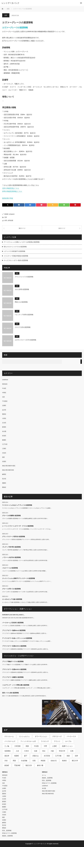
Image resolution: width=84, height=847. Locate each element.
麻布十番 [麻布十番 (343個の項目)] (40, 765)
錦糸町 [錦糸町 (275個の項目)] (6, 765)
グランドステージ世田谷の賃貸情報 (13, 536)
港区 (3, 457)
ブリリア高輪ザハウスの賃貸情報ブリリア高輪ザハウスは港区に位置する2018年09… (25, 664)
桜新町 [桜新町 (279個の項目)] (16, 756)
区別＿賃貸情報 (6, 830)
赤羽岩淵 (10, 220)
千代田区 (4, 401)
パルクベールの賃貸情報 (10, 568)
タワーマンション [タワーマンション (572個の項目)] (41, 736)
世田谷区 (4, 384)
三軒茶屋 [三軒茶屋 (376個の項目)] (17, 746)
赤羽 (5, 220)
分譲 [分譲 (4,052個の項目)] (35, 751)
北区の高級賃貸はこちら (10, 188)
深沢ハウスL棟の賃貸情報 (10, 693)
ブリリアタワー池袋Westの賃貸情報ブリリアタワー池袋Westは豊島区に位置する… (24, 633)
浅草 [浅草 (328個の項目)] (76, 756)
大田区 (4, 418)
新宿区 (4, 427)
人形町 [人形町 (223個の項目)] (54, 746)
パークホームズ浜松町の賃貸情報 (13, 622)
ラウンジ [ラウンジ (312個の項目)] (57, 741)
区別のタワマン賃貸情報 (9, 833)
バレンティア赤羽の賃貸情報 (24, 314)
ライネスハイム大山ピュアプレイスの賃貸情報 (17, 505)
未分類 (4, 431)
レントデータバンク (10, 3)
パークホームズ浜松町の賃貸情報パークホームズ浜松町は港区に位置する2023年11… (25, 625)
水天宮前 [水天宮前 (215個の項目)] (47, 756)
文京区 (4, 423)
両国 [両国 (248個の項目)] (27, 746)
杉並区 (4, 435)
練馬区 (4, 474)
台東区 (4, 405)
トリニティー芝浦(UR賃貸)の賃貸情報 (16, 256)
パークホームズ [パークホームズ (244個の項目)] (9, 741)
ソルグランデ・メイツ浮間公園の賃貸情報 (15, 685)
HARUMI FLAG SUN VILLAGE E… (13, 615)
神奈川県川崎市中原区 (8, 466)
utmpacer (12, 214)
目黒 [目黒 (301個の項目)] (34, 760)
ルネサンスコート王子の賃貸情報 (25, 340)
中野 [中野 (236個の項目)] (45, 746)
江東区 (4, 448)
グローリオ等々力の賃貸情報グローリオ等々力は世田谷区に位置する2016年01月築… (25, 591)
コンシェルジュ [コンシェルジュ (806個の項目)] (24, 736)
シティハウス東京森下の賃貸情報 (14, 251)
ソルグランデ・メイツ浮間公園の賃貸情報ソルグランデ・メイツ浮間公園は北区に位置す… (27, 688)
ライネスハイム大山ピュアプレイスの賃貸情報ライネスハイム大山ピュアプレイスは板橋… (27, 508)
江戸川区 (4, 444)
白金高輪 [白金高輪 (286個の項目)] (24, 760)
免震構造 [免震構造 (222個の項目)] (7, 751)
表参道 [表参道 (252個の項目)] (64, 760)
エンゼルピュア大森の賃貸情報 (12, 599)
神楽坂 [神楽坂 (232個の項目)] (43, 760)
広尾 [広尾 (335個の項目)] (71, 751)
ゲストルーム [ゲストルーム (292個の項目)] (9, 736)
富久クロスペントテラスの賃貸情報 (15, 246)
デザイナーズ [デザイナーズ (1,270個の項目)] (57, 736)
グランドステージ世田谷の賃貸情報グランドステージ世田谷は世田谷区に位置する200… (26, 539)
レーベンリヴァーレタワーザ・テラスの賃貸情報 (17, 526)
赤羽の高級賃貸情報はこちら (12, 191)
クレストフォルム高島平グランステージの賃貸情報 (18, 578)
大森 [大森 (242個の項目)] (52, 751)
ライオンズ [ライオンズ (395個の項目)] (45, 741)
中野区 (4, 392)
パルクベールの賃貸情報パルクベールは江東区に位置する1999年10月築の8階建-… (24, 571)
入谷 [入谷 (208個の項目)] (17, 751)
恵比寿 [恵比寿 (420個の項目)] (6, 756)
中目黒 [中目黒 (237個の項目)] (36, 746)
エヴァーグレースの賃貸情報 (15, 27)
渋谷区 (4, 453)
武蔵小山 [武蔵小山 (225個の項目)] (35, 756)
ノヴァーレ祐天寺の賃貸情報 (11, 557)
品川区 (4, 410)
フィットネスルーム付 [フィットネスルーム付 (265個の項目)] (28, 741)
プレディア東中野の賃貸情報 (11, 547)
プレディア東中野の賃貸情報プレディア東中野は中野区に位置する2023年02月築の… (25, 550)
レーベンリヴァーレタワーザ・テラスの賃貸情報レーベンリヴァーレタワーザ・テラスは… (27, 529)
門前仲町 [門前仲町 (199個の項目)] (17, 765)
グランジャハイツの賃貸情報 (24, 277)
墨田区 (4, 414)
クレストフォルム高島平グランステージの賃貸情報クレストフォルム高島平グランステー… (27, 581)
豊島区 (4, 487)
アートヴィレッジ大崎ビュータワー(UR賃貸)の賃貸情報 (21, 242)
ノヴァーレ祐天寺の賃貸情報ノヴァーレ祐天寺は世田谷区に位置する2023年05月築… (25, 560)
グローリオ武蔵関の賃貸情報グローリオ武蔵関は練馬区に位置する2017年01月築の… (25, 518)
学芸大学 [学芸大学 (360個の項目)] (62, 751)
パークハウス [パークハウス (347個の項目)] (71, 736)
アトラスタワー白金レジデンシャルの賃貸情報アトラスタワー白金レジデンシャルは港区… (27, 641)
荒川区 (4, 478)
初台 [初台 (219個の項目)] (43, 751)
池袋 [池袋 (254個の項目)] (68, 756)
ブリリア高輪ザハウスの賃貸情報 (13, 661)
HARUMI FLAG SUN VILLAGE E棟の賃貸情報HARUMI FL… (18, 617)
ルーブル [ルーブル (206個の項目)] (68, 741)
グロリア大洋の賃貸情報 (22, 327)
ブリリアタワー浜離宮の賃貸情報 (13, 677)
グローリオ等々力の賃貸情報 (11, 589)
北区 (5, 15)
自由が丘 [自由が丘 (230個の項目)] (54, 760)
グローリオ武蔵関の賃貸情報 (11, 515)
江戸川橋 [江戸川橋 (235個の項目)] (58, 756)
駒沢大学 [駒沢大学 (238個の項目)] (29, 765)
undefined (5, 379)
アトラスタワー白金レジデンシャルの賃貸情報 (17, 638)
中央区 (4, 388)
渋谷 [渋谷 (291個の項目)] (6, 760)
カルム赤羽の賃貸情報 (22, 289)
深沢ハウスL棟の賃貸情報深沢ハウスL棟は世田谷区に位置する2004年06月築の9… (24, 695)
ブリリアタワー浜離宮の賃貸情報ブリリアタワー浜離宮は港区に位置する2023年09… (25, 680)
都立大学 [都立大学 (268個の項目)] (75, 760)
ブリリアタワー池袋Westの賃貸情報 (13, 630)
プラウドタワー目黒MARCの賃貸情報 (14, 646)
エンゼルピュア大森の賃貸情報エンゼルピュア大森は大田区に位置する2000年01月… (25, 602)
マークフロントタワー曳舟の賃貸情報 (16, 260)
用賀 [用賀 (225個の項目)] (14, 760)
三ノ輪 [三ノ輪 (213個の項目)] (6, 746)
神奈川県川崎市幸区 (8, 470)
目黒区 (4, 461)
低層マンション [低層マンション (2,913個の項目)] (67, 746)
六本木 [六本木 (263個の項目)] (26, 751)
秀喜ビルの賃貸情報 (21, 302)
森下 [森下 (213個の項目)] (25, 756)
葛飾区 (4, 483)
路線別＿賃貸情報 (7, 836)
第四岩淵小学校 (7, 198)
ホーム (44, 775)
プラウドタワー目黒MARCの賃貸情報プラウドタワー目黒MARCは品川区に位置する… (25, 649)
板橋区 (4, 440)
